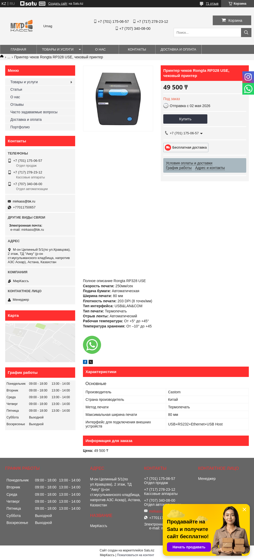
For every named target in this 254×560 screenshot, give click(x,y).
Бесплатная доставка (189, 147)
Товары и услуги (58, 49)
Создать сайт (57, 3)
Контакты (137, 49)
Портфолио (20, 127)
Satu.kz (149, 550)
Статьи (16, 89)
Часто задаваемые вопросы (34, 112)
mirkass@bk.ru (24, 201)
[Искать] (246, 32)
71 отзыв (212, 3)
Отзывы (17, 104)
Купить (185, 119)
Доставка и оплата (178, 49)
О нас (100, 49)
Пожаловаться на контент (135, 555)
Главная (18, 49)
